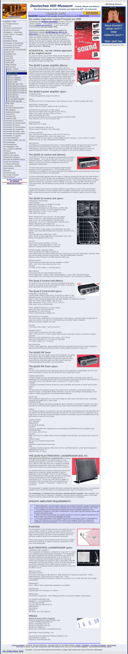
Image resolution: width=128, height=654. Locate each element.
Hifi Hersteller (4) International (13, 121)
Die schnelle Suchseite (10, 175)
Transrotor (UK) (10, 116)
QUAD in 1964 (12, 75)
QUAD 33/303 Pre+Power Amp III (19, 90)
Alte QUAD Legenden (15, 101)
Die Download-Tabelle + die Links (14, 140)
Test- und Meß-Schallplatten (12, 149)
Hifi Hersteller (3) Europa (11, 47)
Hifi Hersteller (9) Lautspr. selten (14, 131)
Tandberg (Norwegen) (12, 112)
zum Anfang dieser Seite (13, 651)
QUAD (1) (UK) (10, 67)
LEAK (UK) (9, 56)
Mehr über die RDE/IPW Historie (14, 159)
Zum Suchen (92, 13)
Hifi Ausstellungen (9, 142)
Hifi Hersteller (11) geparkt (12, 136)
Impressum (7, 170)
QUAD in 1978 (12, 82)
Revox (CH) (9, 106)
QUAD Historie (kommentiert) (17, 71)
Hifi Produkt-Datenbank (11, 138)
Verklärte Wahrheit (9, 153)
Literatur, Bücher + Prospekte (13, 34)
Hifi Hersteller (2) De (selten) (12, 45)
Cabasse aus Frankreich (43, 25)
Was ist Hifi (7, 26)
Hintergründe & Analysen (11, 157)
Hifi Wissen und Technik (11, 30)
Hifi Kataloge (7, 36)
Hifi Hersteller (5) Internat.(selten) (14, 123)
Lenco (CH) (9, 58)
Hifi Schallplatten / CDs (11, 147)
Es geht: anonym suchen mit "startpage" (14, 180)
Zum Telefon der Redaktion (98, 645)
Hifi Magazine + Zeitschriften (12, 32)
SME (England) (10, 110)
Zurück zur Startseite (18, 645)
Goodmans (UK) (10, 54)
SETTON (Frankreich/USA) (14, 108)
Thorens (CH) (9, 114)
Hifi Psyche (7, 151)
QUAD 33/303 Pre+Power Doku (18, 93)
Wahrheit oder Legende (11, 155)
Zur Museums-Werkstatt (11, 164)
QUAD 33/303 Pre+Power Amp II (18, 88)
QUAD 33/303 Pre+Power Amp (18, 86)
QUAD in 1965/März (14, 78)
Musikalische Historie (10, 41)
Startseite (42, 16)
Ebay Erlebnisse (8, 168)
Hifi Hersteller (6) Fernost (11, 125)
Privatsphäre (85, 645)
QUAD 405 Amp (13, 95)
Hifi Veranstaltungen (10, 144)
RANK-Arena (9, 103)
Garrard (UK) (9, 52)
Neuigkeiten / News (9, 22)
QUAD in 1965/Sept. (14, 80)
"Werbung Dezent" (9, 177)
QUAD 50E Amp (13, 97)
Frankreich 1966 (10, 118)
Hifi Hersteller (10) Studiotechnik (14, 134)
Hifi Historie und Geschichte (12, 28)
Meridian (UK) (10, 60)
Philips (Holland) (10, 65)
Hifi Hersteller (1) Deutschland (13, 43)
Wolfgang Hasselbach (50, 22)
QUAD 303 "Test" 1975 (15, 84)
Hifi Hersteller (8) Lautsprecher (13, 129)
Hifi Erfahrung (7, 39)
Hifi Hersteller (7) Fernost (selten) (14, 127)
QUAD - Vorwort (13, 69)
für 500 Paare (51, 32)
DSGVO (78, 645)
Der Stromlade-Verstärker (16, 99)
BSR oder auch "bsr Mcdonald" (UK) (17, 50)
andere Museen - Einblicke (12, 166)
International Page (9, 173)
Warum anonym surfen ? (14, 183)
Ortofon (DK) (9, 62)
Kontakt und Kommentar (11, 162)
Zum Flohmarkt (111, 645)
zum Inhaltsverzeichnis (10, 24)
